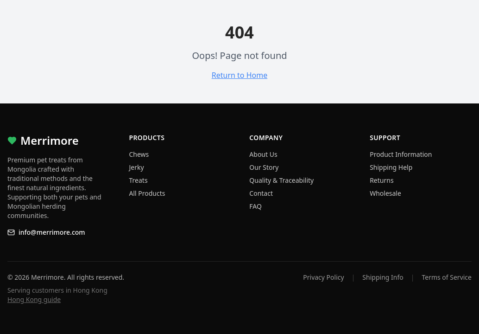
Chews (139, 154)
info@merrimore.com (46, 232)
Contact (261, 193)
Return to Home (239, 75)
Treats (138, 180)
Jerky (136, 167)
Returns (381, 180)
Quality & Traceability (281, 180)
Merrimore (43, 140)
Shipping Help (391, 167)
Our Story (263, 167)
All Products (147, 193)
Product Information (401, 154)
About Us (263, 154)
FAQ (255, 206)
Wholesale (385, 193)
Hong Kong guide (34, 299)
